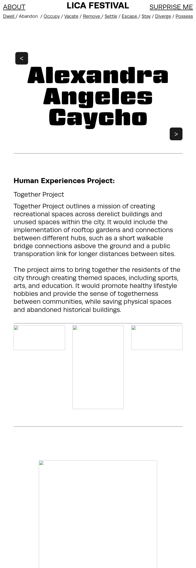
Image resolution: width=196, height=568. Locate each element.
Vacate (71, 16)
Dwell (9, 16)
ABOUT (14, 7)
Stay (146, 16)
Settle (111, 16)
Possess (184, 16)
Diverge (163, 16)
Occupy (52, 16)
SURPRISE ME (171, 7)
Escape (130, 16)
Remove (92, 16)
